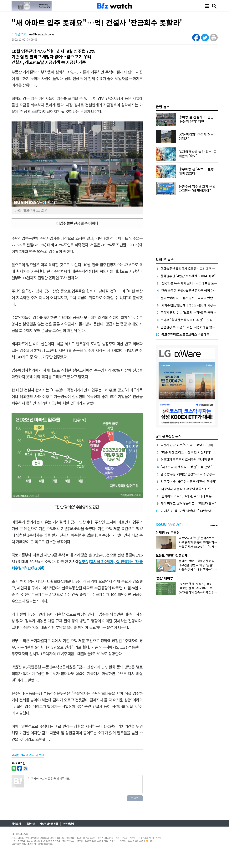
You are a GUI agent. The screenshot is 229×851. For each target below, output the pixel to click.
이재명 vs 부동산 (168, 532)
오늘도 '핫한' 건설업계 (172, 555)
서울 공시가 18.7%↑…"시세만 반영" (202, 547)
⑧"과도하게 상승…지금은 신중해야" (201, 592)
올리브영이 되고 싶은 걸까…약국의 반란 (186, 297)
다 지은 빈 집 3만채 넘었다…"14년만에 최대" (190, 510)
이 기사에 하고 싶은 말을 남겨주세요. (84, 784)
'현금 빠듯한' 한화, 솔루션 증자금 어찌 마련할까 (191, 290)
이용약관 (30, 823)
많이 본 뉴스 (165, 259)
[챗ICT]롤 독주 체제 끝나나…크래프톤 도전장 (190, 283)
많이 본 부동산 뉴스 (168, 436)
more (214, 525)
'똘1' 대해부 (164, 578)
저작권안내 (68, 823)
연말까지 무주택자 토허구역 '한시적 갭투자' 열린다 (193, 459)
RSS (149, 840)
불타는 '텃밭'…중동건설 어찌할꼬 (199, 561)
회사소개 (16, 823)
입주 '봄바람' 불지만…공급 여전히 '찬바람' (188, 481)
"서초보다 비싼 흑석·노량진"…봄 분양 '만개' (189, 466)
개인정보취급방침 (49, 823)
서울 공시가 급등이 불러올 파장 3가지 (202, 542)
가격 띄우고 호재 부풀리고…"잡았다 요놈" (188, 503)
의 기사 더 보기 (28, 755)
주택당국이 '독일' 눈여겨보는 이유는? (201, 538)
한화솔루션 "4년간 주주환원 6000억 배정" (188, 276)
